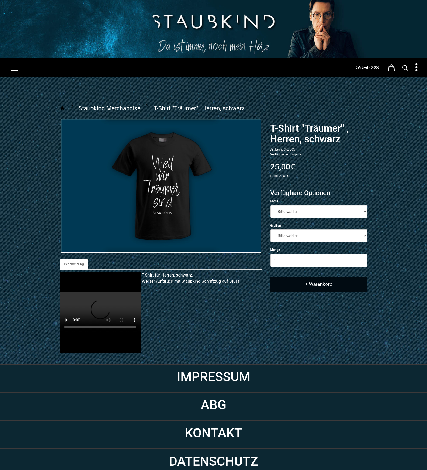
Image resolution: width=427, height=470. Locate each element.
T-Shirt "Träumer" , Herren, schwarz (199, 108)
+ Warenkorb (318, 284)
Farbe (274, 201)
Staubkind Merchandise (109, 108)
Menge (275, 250)
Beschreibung (74, 264)
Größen (275, 225)
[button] (391, 67)
